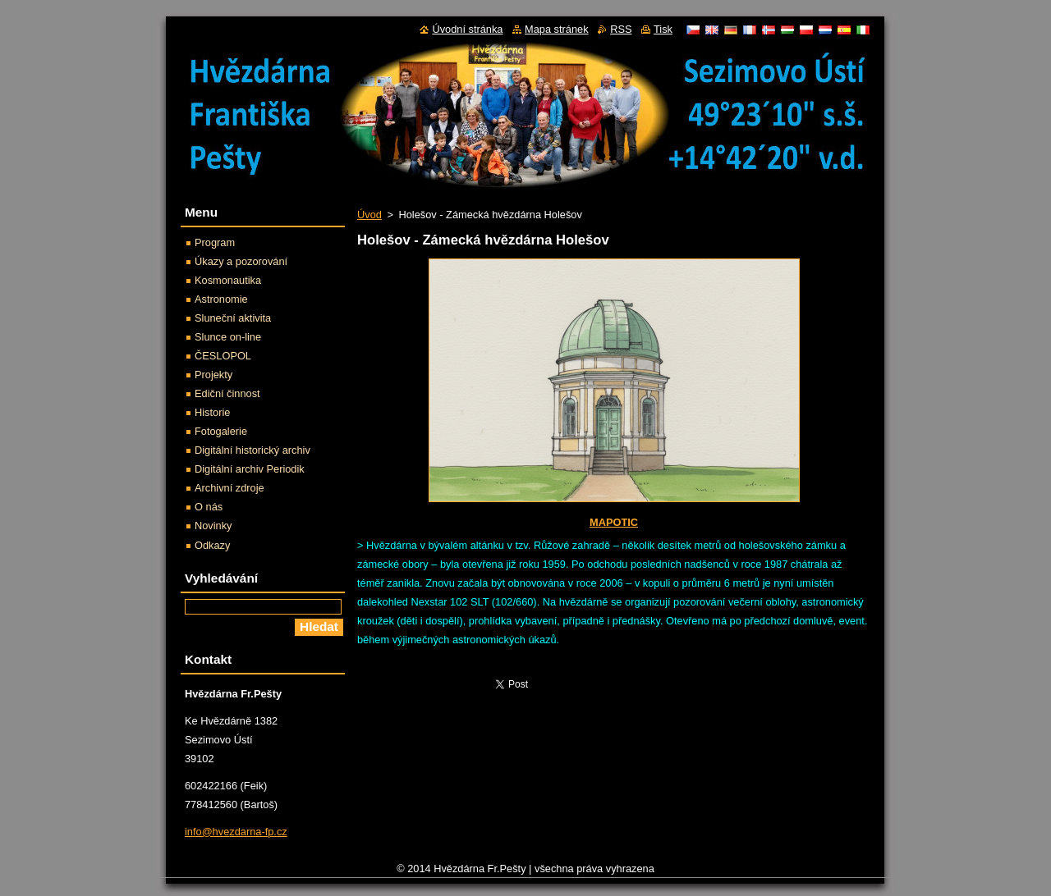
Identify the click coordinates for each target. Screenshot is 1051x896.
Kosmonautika (228, 280)
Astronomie (221, 299)
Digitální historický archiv (252, 450)
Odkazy (212, 545)
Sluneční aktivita (233, 318)
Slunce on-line (228, 337)
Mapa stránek (557, 29)
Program (215, 242)
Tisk (663, 29)
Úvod (369, 214)
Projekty (213, 374)
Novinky (213, 525)
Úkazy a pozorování (241, 261)
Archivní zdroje (229, 488)
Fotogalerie (221, 431)
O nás (209, 507)
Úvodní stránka (467, 29)
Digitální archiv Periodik (250, 469)
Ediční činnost (227, 393)
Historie (212, 412)
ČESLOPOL (223, 356)
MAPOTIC (614, 522)
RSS (620, 29)
